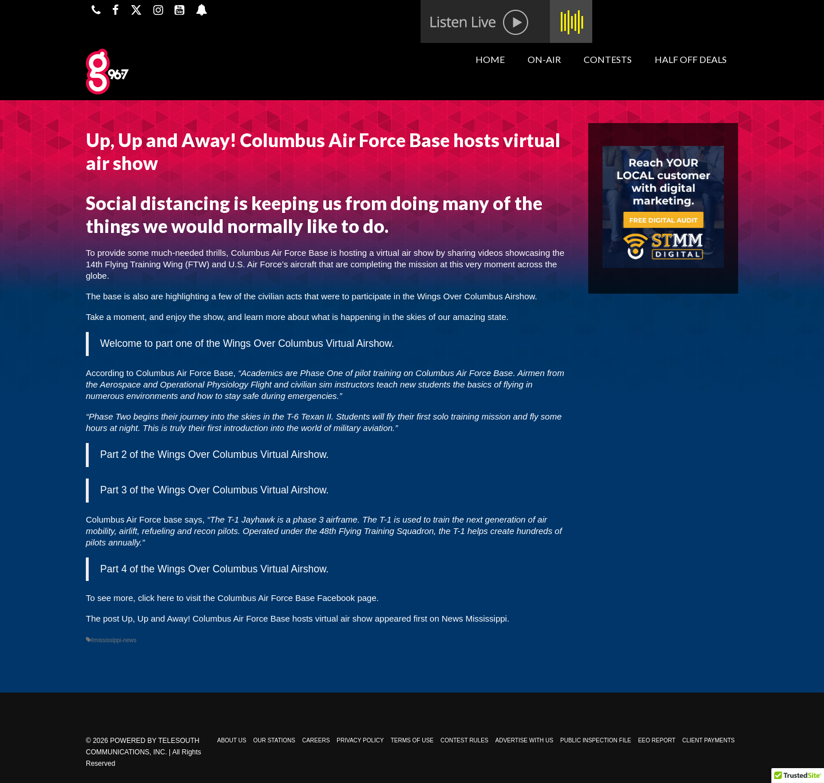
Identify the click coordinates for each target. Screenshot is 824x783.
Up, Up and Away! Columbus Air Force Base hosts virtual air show (247, 618)
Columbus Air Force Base (279, 253)
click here (156, 598)
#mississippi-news (113, 640)
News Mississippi (474, 618)
